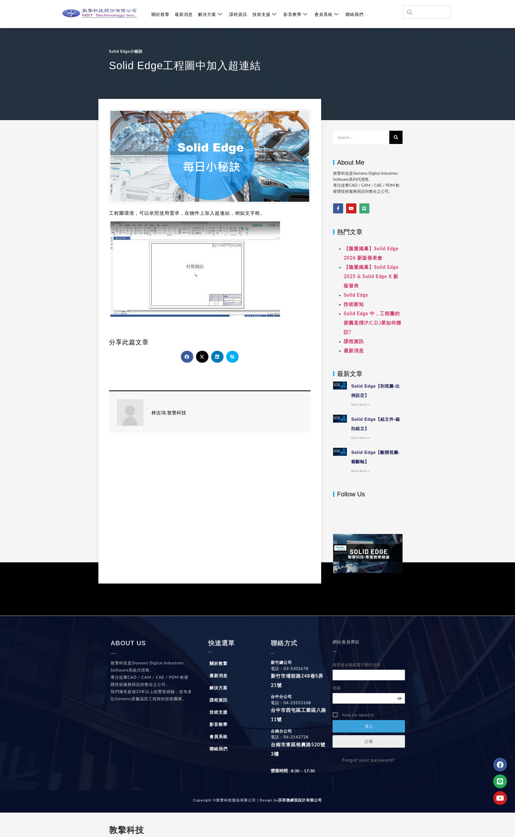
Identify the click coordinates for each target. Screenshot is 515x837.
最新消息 (184, 14)
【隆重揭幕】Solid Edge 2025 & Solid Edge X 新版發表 (371, 276)
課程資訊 (238, 14)
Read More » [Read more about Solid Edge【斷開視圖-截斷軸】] (360, 471)
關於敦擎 (160, 14)
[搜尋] (396, 137)
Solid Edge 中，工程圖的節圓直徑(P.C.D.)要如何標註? (372, 322)
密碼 (337, 688)
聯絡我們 (355, 14)
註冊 (369, 741)
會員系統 (327, 14)
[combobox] (427, 12)
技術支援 (264, 14)
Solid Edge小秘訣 (126, 51)
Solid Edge (356, 295)
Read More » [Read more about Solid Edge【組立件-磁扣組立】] (360, 438)
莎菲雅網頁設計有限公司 (300, 800)
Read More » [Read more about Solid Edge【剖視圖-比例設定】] (360, 404)
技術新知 (354, 304)
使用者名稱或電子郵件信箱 (356, 664)
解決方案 (210, 14)
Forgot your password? (368, 760)
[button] (187, 357)
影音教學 (295, 14)
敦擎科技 (126, 830)
